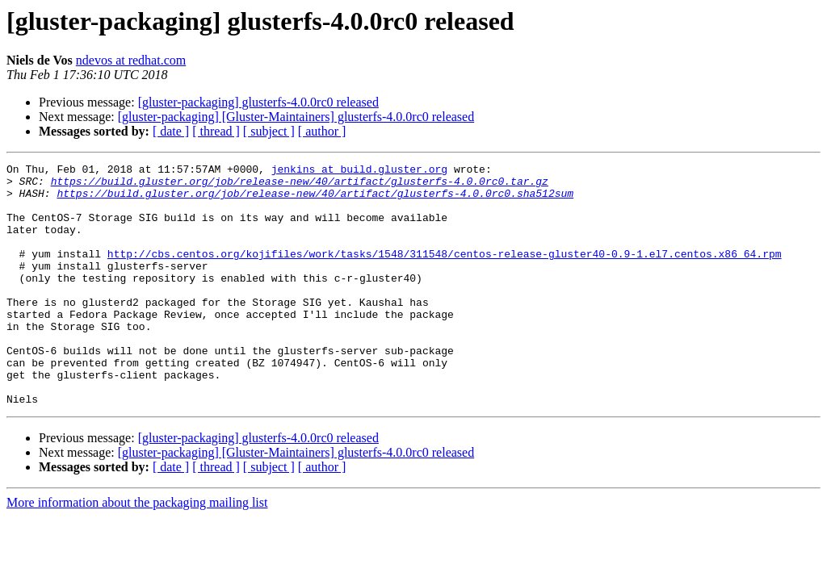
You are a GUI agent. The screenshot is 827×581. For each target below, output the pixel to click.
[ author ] (322, 131)
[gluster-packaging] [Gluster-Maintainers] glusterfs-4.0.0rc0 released (296, 116)
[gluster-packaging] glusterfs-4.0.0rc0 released (258, 102)
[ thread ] (216, 131)
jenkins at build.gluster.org (359, 171)
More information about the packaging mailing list (136, 551)
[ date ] (171, 131)
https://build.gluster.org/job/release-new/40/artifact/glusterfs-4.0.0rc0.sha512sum (315, 200)
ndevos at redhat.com (131, 60)
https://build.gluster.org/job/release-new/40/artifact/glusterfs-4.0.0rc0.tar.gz (299, 185)
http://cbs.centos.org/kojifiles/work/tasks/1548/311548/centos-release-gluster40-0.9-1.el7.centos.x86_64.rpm (444, 272)
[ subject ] (269, 131)
